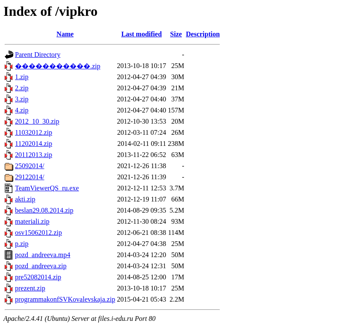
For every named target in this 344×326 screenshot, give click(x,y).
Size (176, 34)
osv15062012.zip (38, 232)
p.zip (22, 243)
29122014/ (29, 177)
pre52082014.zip (38, 277)
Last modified (141, 34)
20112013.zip (33, 154)
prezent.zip (30, 288)
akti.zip (25, 199)
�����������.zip (58, 66)
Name (65, 34)
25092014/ (29, 165)
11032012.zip (33, 132)
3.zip (22, 99)
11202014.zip (33, 143)
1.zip (22, 76)
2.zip (22, 88)
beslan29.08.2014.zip (44, 210)
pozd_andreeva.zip (40, 266)
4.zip (22, 110)
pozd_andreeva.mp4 (42, 254)
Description (203, 34)
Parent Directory (37, 54)
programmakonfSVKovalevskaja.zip (65, 299)
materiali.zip (32, 221)
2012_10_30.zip (37, 121)
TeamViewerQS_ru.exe (47, 188)
